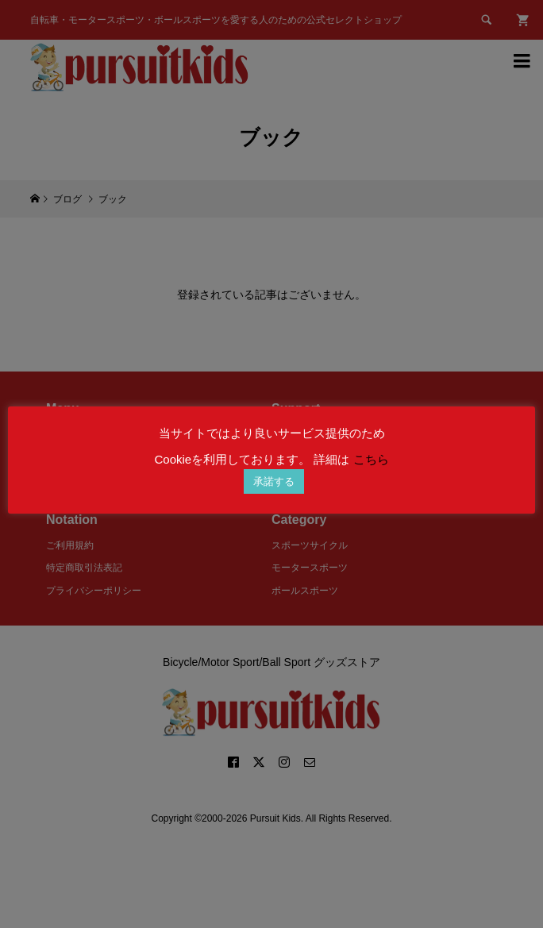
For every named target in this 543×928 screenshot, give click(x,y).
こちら (371, 459)
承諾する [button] (274, 481)
